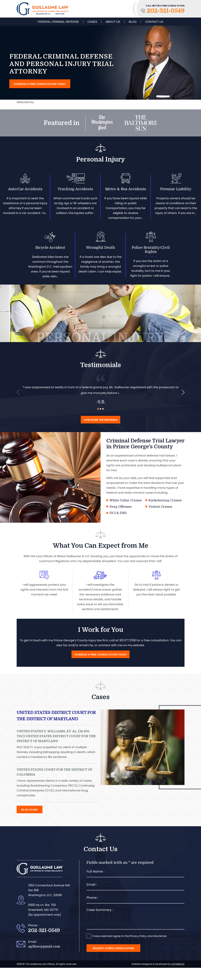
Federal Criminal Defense (58, 21)
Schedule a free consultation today (40, 84)
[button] (98, 409)
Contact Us (154, 21)
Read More (29, 810)
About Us (113, 21)
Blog (133, 21)
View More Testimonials (100, 420)
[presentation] (18, 392)
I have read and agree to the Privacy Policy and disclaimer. (129, 936)
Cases (92, 21)
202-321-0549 (163, 11)
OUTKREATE (178, 964)
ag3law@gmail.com (44, 947)
